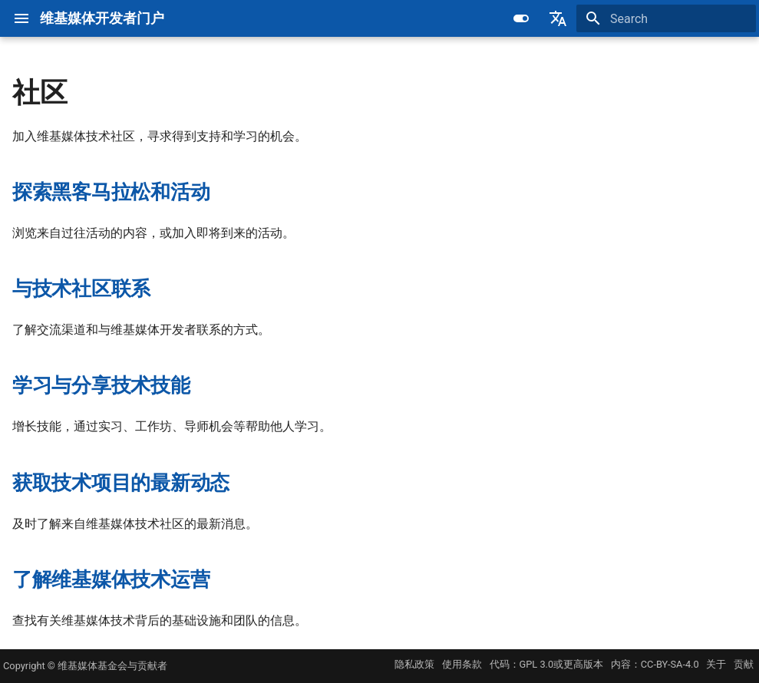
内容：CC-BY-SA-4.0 (655, 664)
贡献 (744, 664)
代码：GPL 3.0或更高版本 (547, 664)
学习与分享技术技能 (101, 385)
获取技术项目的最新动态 (120, 482)
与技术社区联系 (81, 288)
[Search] (666, 18)
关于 (716, 664)
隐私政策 (414, 664)
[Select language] (558, 18)
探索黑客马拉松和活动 (111, 191)
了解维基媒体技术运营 (111, 579)
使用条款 (462, 664)
